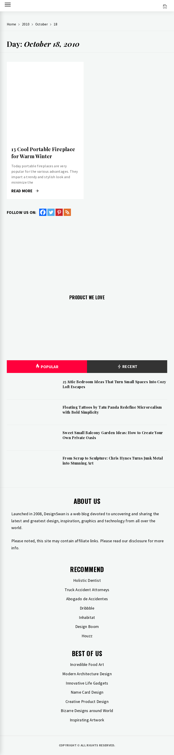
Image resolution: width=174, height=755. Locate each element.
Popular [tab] (46, 366)
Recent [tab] (127, 367)
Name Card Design (87, 692)
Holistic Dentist (87, 580)
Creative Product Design (87, 701)
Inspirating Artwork (87, 719)
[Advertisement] (87, 252)
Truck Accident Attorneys (87, 589)
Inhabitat (87, 617)
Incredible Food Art (87, 664)
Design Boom (87, 626)
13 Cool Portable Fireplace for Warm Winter (43, 153)
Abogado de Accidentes (87, 598)
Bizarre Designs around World (87, 710)
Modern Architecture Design (87, 673)
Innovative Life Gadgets (87, 683)
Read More (25, 191)
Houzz (87, 635)
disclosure (138, 540)
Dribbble (87, 608)
